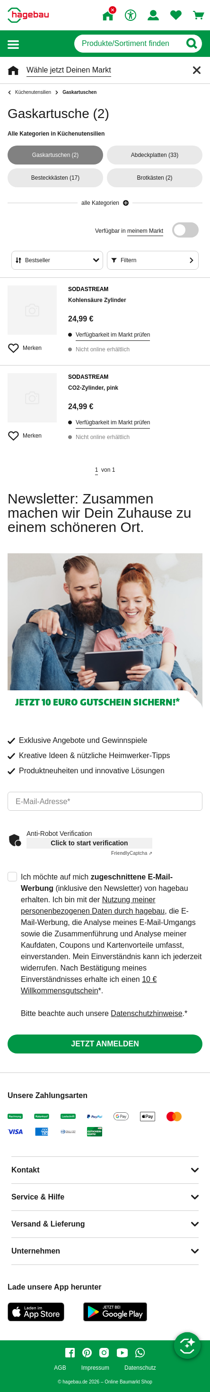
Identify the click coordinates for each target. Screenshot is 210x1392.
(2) (55, 155)
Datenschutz (140, 1368)
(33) (155, 155)
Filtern (128, 260)
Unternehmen (35, 1251)
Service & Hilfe (37, 1197)
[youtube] (122, 1352)
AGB (60, 1368)
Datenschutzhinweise (146, 1013)
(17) (55, 178)
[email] (105, 801)
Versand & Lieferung (48, 1224)
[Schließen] (196, 70)
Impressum (95, 1368)
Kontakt (25, 1170)
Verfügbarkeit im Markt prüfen (113, 334)
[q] (127, 44)
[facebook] (70, 1352)
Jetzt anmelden (105, 1044)
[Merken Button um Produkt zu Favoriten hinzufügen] (32, 344)
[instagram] (104, 1352)
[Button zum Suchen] (191, 44)
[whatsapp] (140, 1352)
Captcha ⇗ (131, 853)
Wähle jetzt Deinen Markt (68, 70)
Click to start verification (89, 843)
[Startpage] (28, 15)
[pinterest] (87, 1352)
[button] (13, 44)
